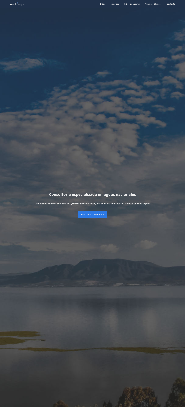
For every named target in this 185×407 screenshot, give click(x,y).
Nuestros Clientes (153, 4)
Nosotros (115, 4)
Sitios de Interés (132, 4)
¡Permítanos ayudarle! (92, 214)
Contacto (171, 4)
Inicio (102, 4)
